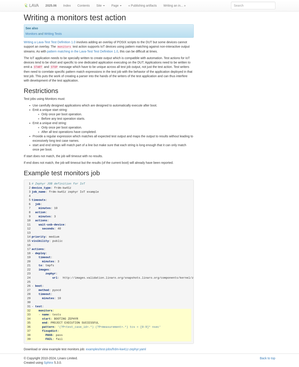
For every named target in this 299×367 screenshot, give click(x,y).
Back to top (267, 358)
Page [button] (116, 5)
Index (67, 5)
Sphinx (48, 362)
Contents (83, 5)
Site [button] (100, 5)
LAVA (31, 5)
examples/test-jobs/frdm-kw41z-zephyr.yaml (116, 349)
